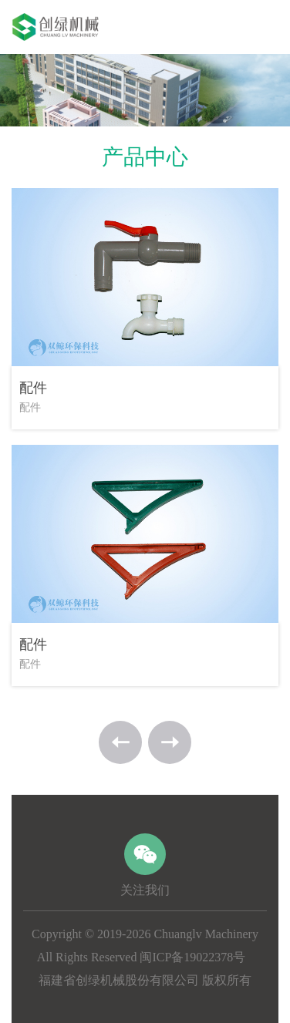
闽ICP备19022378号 (192, 957)
